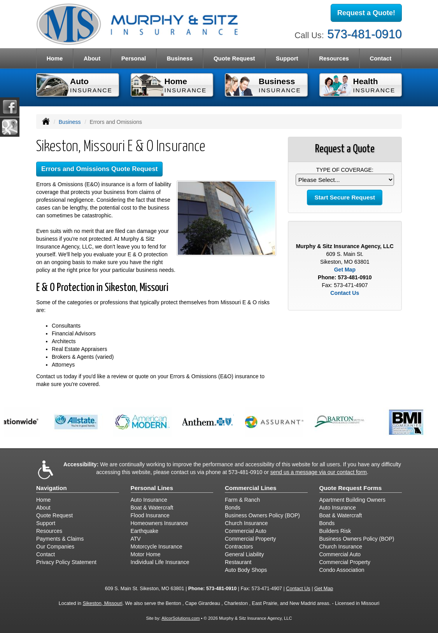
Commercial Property (250, 539)
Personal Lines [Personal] (152, 488)
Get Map (345, 269)
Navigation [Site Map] (51, 488)
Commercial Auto (245, 531)
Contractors (239, 546)
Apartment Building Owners (352, 500)
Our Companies (55, 546)
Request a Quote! (366, 13)
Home (55, 58)
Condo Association (341, 570)
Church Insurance (246, 523)
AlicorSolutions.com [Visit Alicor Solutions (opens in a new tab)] (180, 618)
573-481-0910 (364, 34)
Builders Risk (335, 531)
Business (70, 122)
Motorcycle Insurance (156, 546)
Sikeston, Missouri (102, 603)
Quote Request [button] (234, 58)
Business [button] (180, 58)
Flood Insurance (150, 515)
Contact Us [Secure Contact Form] (344, 293)
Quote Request (54, 515)
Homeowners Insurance (159, 523)
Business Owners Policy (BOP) (262, 515)
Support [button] (287, 58)
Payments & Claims (60, 539)
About (92, 58)
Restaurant (238, 562)
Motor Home (146, 554)
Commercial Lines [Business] (251, 488)
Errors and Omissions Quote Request (99, 169)
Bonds (232, 507)
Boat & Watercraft (152, 507)
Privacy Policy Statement (66, 562)
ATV (136, 539)
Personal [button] (133, 58)
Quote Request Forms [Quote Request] (350, 488)
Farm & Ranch (242, 500)
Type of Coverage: (344, 170)
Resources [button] (334, 58)
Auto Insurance (149, 500)
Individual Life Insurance (160, 562)
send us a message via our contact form (318, 472)
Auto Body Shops (246, 570)
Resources (49, 531)
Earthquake (145, 531)
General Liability (244, 554)
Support (45, 523)
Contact (380, 58)
